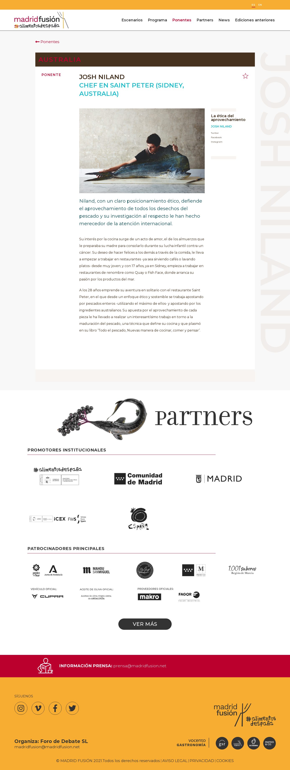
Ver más (145, 624)
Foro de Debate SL (64, 741)
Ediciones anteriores (255, 20)
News (224, 20)
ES (253, 5)
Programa (157, 20)
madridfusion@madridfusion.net (47, 746)
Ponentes (181, 20)
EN (260, 5)
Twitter (215, 133)
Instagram (217, 141)
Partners (205, 20)
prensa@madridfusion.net (139, 665)
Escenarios (132, 20)
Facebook (216, 137)
